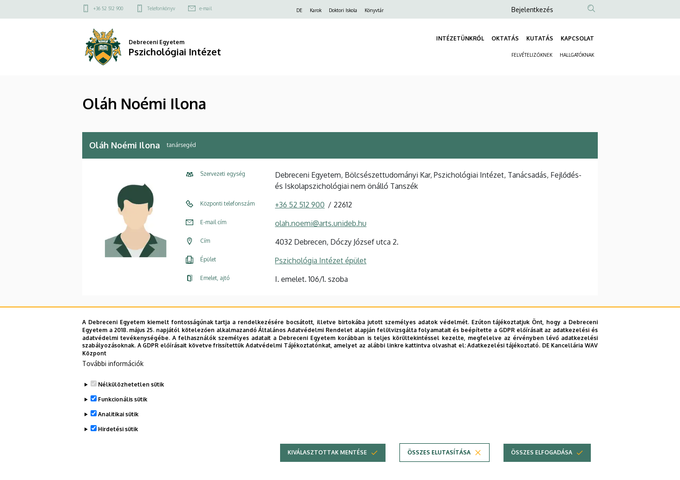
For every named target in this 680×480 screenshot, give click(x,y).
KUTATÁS (539, 38)
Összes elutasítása (439, 456)
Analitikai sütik (118, 417)
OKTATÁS (505, 38)
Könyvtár (374, 10)
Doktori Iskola (343, 10)
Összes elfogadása (541, 456)
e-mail (205, 8)
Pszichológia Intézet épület (320, 260)
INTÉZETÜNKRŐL (460, 38)
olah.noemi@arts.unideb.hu (320, 223)
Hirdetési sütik (118, 432)
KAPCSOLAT (577, 38)
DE (299, 10)
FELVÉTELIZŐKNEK (531, 55)
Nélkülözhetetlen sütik (131, 388)
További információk (113, 367)
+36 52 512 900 (108, 8)
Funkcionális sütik (122, 403)
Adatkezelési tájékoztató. (503, 349)
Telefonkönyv (161, 8)
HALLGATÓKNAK (577, 55)
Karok (315, 10)
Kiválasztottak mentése (327, 456)
